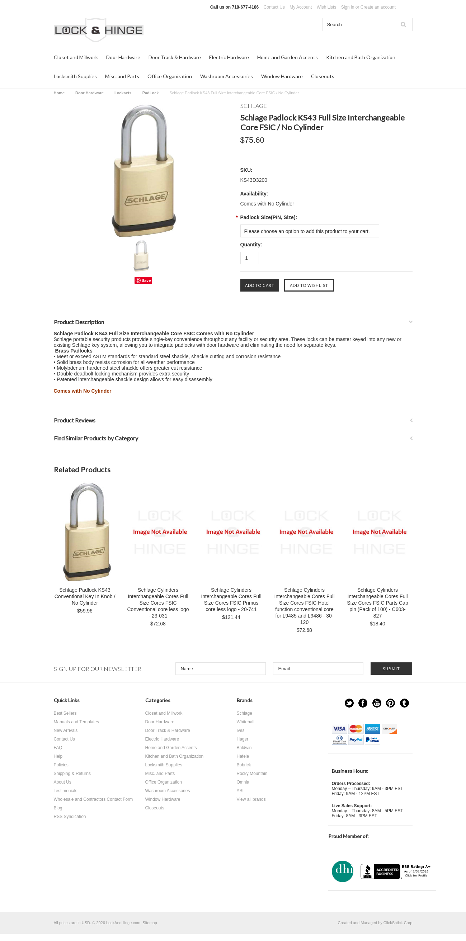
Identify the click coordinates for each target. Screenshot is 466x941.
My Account (301, 7)
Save (146, 280)
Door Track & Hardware (175, 57)
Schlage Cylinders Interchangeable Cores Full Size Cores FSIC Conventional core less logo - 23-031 (158, 603)
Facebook (362, 703)
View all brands (251, 799)
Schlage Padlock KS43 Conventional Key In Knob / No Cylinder (85, 596)
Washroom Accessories (226, 76)
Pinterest (390, 703)
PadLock (150, 93)
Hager (243, 739)
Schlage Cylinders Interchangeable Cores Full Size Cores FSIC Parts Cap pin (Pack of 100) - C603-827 (377, 603)
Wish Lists (326, 7)
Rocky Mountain (252, 773)
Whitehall (245, 721)
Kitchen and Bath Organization (360, 57)
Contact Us (274, 7)
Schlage (244, 713)
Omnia (243, 782)
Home (59, 93)
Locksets (123, 93)
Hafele (243, 756)
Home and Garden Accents (287, 57)
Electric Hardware (229, 57)
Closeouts (322, 76)
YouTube (376, 703)
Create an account (378, 7)
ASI (240, 790)
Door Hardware (123, 57)
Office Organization (169, 76)
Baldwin (244, 747)
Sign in (347, 7)
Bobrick (244, 764)
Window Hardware (282, 76)
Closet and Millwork (76, 57)
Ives (241, 730)
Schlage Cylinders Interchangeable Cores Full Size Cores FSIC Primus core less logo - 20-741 (231, 599)
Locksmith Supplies (75, 76)
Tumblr (404, 703)
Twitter (349, 703)
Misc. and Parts (122, 76)
